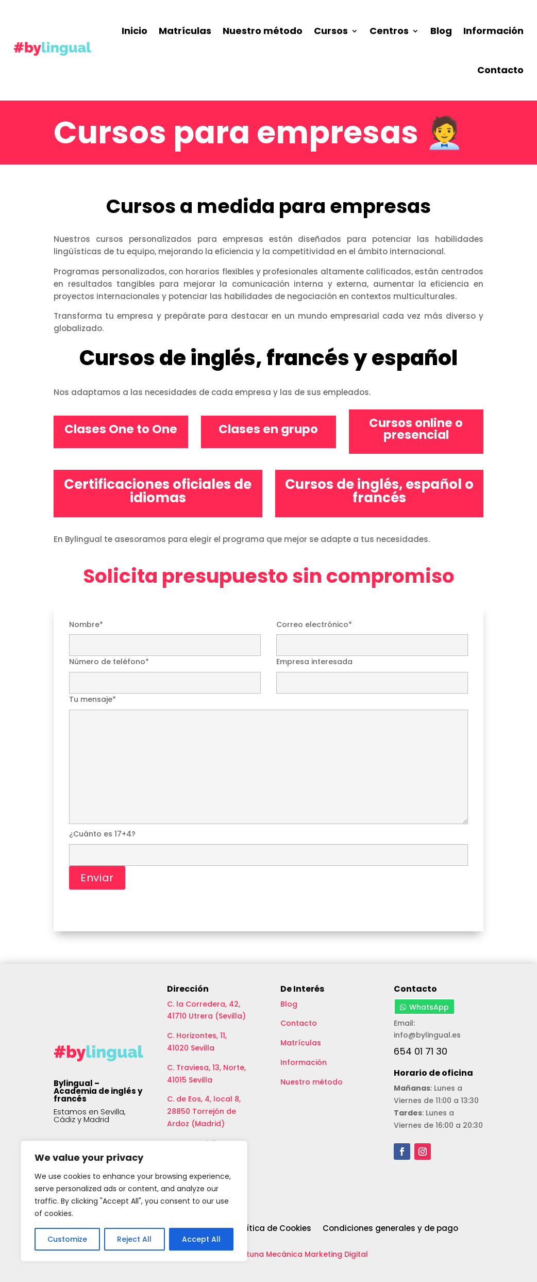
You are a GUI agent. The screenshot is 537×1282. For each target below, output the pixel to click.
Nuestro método (263, 30)
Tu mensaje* (268, 760)
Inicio (134, 30)
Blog (441, 30)
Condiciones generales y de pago (390, 1229)
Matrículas (185, 30)
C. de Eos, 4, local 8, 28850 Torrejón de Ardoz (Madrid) (204, 1111)
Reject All (134, 1239)
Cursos (331, 30)
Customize (67, 1239)
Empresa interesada (372, 671)
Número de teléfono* (165, 671)
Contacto (500, 69)
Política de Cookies (272, 1229)
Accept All (201, 1239)
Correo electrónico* (372, 634)
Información (493, 30)
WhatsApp (429, 1007)
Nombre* (165, 634)
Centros (389, 30)
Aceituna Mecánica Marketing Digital (299, 1254)
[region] (134, 1201)
